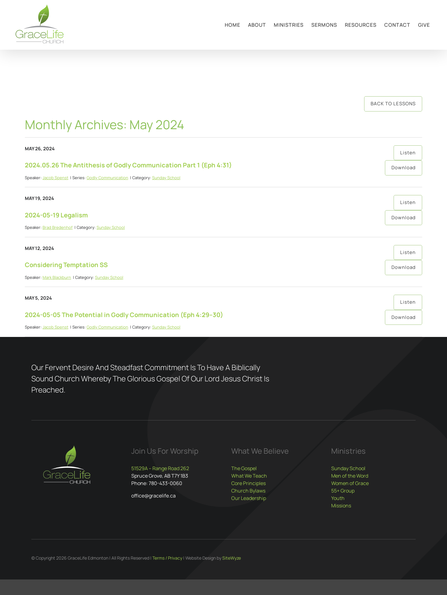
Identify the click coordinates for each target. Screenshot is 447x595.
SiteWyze (231, 558)
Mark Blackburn (57, 277)
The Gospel (244, 468)
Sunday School (166, 177)
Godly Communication (107, 177)
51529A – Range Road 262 (160, 468)
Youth (338, 498)
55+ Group (342, 490)
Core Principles (248, 483)
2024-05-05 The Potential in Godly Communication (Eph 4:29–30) (124, 315)
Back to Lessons (393, 103)
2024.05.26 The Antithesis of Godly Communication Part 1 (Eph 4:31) (128, 165)
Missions (341, 505)
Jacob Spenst (55, 177)
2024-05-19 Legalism (56, 215)
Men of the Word (349, 475)
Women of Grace (350, 483)
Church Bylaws (248, 490)
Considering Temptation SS (66, 265)
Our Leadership (248, 498)
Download (403, 167)
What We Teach (249, 475)
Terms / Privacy (167, 558)
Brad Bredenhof (58, 227)
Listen (408, 152)
